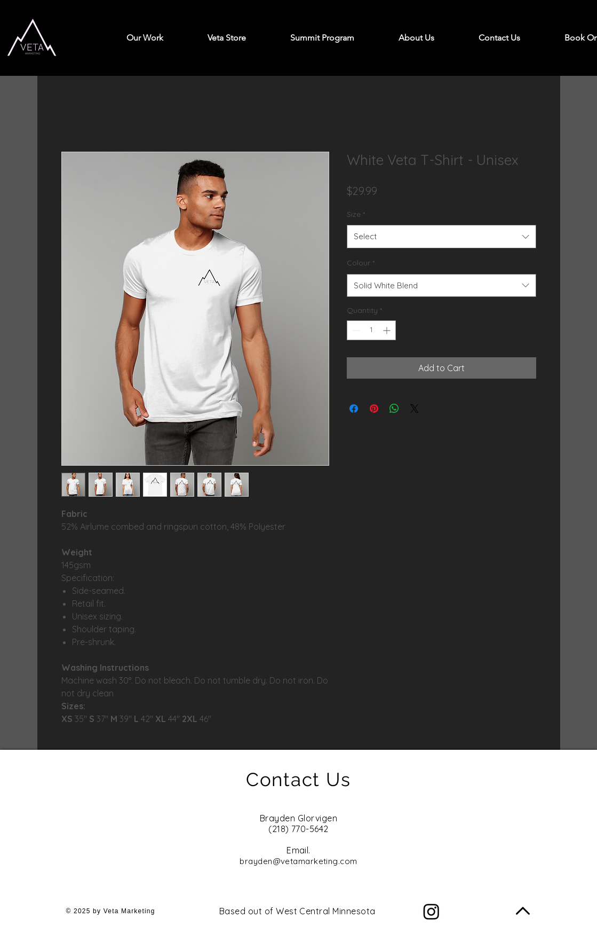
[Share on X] (414, 408)
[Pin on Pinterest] (374, 408)
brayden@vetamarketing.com (298, 861)
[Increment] (387, 330)
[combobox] (441, 236)
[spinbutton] (371, 330)
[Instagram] (431, 911)
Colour (361, 263)
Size (356, 214)
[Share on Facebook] (353, 408)
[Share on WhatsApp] (394, 408)
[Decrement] (355, 330)
